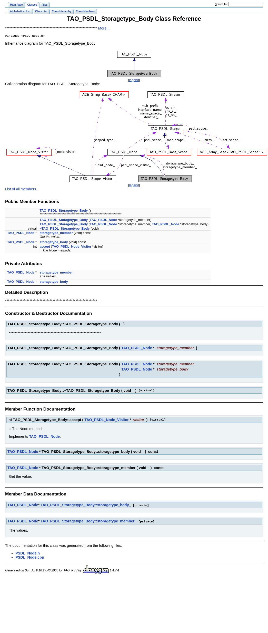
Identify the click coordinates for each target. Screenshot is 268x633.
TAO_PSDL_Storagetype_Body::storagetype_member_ (88, 521)
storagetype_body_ (55, 282)
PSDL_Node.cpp (29, 557)
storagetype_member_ (57, 273)
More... (104, 28)
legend (134, 80)
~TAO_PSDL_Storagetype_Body (65, 229)
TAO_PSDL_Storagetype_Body (64, 211)
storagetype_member (56, 233)
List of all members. (21, 190)
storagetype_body (54, 243)
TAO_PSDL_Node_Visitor (71, 247)
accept (45, 247)
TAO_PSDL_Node (103, 220)
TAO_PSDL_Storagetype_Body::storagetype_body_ (86, 505)
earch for (221, 4)
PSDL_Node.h (27, 553)
